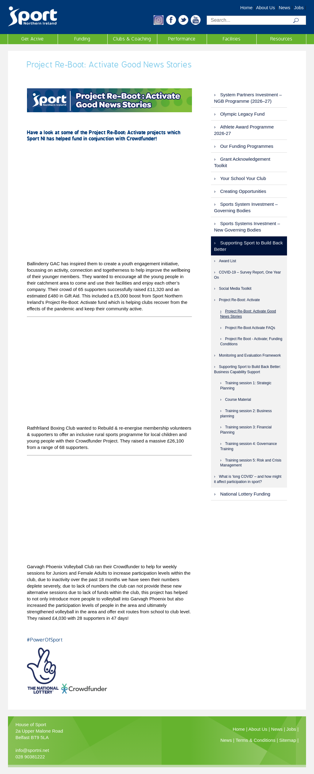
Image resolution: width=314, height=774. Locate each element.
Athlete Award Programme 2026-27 (244, 130)
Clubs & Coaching (132, 39)
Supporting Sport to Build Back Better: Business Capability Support (247, 369)
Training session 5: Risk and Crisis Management (250, 463)
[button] (158, 23)
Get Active (32, 39)
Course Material (238, 399)
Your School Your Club (243, 178)
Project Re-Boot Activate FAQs (250, 328)
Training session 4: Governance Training (248, 446)
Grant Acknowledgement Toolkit (242, 162)
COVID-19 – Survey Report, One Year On (247, 275)
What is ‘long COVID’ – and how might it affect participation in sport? (247, 479)
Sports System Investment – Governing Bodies (246, 207)
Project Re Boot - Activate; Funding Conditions (251, 341)
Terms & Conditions (255, 740)
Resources (281, 39)
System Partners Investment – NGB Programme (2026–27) (248, 98)
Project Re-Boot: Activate (239, 300)
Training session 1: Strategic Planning (245, 385)
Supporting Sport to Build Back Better (248, 246)
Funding (82, 39)
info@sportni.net (32, 750)
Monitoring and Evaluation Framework (250, 355)
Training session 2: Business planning (246, 413)
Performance (182, 39)
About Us (265, 7)
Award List (227, 261)
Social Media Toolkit (235, 288)
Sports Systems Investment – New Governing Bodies (247, 226)
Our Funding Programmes (246, 146)
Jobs (299, 7)
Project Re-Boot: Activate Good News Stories (248, 314)
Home (246, 7)
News (284, 7)
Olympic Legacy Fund (242, 114)
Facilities (232, 39)
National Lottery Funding (245, 493)
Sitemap (287, 740)
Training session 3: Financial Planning (246, 430)
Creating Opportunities (243, 191)
